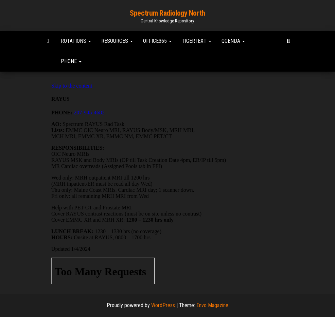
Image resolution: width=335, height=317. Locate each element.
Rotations (76, 41)
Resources (117, 41)
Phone (71, 61)
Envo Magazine (212, 305)
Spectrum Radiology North (167, 13)
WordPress (163, 305)
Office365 (157, 41)
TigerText (196, 41)
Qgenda (233, 41)
